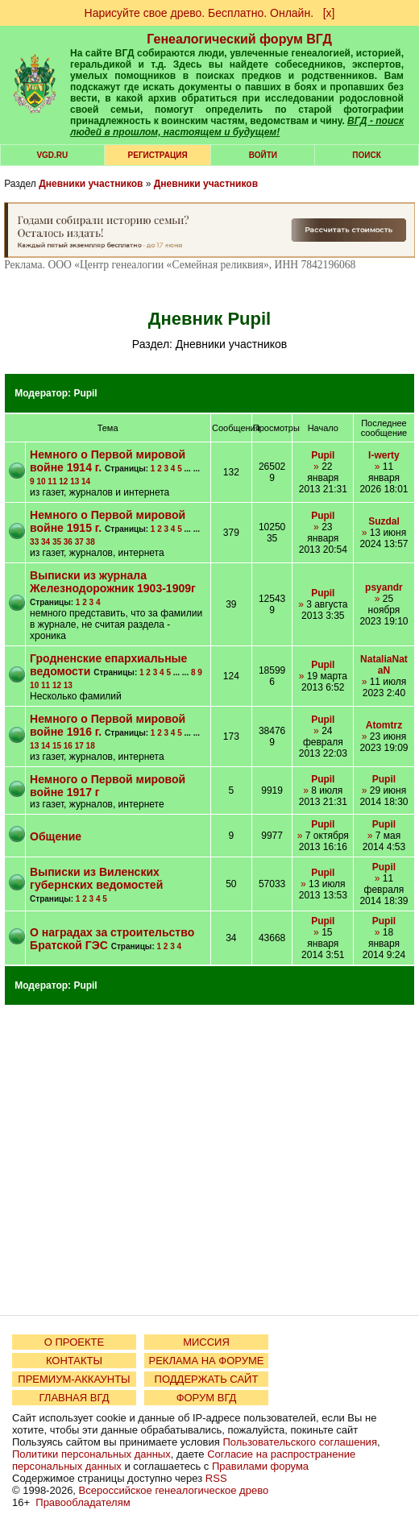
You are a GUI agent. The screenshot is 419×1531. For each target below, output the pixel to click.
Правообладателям (82, 1502)
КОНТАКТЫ (74, 1361)
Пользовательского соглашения (299, 1442)
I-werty (384, 455)
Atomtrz (384, 725)
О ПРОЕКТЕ (74, 1342)
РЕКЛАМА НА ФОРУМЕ (205, 1361)
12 (63, 481)
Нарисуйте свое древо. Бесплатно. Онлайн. (199, 12)
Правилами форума (260, 1466)
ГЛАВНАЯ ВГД (74, 1398)
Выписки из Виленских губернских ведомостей (96, 878)
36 (68, 541)
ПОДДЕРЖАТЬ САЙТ (207, 1379)
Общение (55, 836)
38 (90, 541)
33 (34, 541)
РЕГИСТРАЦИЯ (158, 155)
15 (56, 745)
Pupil (85, 393)
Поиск (366, 155)
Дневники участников (91, 183)
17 (79, 745)
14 (85, 481)
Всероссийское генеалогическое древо (174, 1490)
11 (52, 481)
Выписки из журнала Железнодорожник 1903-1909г (113, 582)
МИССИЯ (206, 1342)
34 (45, 541)
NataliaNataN (384, 664)
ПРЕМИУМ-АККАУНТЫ (74, 1379)
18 (90, 745)
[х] (329, 12)
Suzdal (384, 521)
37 (79, 541)
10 (40, 481)
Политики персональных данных (91, 1454)
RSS (216, 1478)
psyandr (384, 587)
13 (74, 481)
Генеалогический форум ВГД (239, 39)
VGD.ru (52, 155)
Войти (263, 155)
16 (68, 745)
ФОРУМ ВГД (206, 1398)
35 (56, 541)
